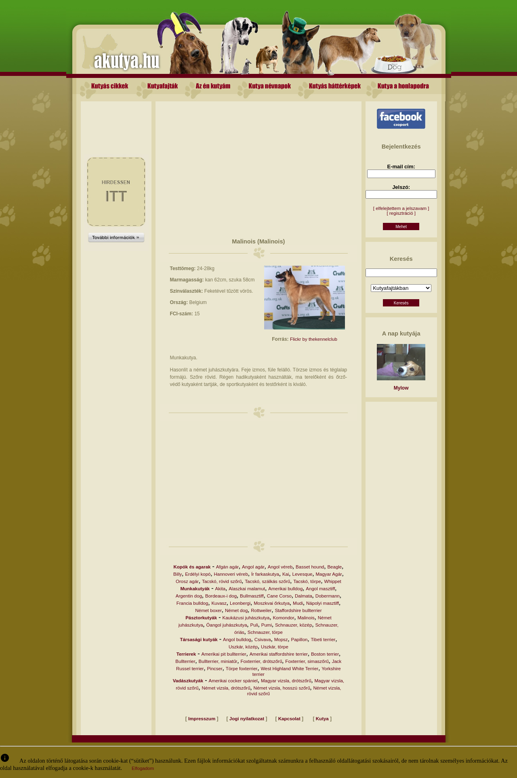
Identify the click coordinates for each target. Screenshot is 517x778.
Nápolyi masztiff (322, 603)
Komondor (283, 617)
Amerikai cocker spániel (232, 680)
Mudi (298, 603)
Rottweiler (261, 610)
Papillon (299, 639)
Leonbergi (240, 603)
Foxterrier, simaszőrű (306, 661)
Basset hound (310, 566)
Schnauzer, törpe (265, 632)
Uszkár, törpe (274, 646)
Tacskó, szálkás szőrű (267, 581)
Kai (285, 574)
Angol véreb (280, 566)
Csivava (262, 639)
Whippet (332, 581)
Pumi (266, 625)
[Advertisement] (116, 119)
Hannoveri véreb (231, 574)
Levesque (302, 574)
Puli (254, 625)
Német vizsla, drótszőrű (226, 688)
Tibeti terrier (323, 639)
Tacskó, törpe (307, 581)
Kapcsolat (289, 718)
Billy (177, 574)
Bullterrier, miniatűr (218, 661)
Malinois (306, 617)
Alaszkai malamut (247, 588)
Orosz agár (187, 581)
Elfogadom (143, 768)
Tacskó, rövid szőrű (222, 581)
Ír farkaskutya (265, 574)
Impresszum (201, 718)
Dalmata (303, 595)
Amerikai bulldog (285, 588)
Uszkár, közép (243, 646)
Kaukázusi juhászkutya (245, 617)
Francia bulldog (192, 603)
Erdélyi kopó (197, 574)
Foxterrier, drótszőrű (261, 661)
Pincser (214, 668)
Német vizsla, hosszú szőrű (282, 688)
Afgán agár (227, 566)
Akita (220, 588)
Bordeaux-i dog (221, 595)
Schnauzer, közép (293, 625)
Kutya (322, 718)
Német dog (236, 610)
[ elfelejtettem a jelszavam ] (401, 208)
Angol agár (253, 566)
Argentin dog (189, 595)
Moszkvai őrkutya (272, 603)
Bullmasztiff (252, 595)
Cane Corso (279, 595)
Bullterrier (185, 661)
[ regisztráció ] (401, 213)
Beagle (334, 566)
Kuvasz (219, 603)
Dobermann (327, 595)
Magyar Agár (328, 574)
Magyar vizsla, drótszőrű (286, 680)
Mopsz (281, 639)
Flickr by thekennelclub (313, 339)
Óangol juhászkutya (226, 625)
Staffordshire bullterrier (298, 610)
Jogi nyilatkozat (246, 718)
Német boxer (208, 610)
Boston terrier (325, 654)
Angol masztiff (320, 588)
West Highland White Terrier (289, 668)
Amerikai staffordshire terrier (279, 654)
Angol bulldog (237, 639)
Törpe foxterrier (242, 668)
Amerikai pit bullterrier (224, 654)
